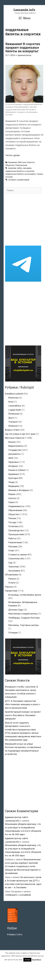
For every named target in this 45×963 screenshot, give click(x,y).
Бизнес (12, 442)
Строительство (16, 558)
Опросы (9, 586)
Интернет (13, 466)
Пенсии (12, 518)
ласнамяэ (27, 168)
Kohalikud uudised (14, 393)
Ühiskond (13, 425)
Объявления (11, 574)
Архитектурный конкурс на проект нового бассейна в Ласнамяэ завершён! (23, 715)
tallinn (19, 168)
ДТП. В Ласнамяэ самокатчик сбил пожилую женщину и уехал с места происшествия (22, 704)
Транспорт (13, 566)
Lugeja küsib (14, 409)
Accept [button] (27, 960)
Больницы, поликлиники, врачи (24, 594)
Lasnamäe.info (24, 10)
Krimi (10, 401)
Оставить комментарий (18, 180)
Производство (16, 530)
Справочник (11, 590)
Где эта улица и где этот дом (20, 434)
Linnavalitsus (14, 405)
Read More (36, 960)
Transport (13, 421)
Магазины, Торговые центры (23, 625)
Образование (15, 510)
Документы (14, 454)
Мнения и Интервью (18, 490)
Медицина (13, 486)
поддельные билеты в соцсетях (19, 171)
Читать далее (12, 155)
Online (14, 934)
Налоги (12, 498)
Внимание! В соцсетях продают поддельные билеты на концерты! (22, 47)
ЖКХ (10, 458)
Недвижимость (16, 506)
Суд (10, 562)
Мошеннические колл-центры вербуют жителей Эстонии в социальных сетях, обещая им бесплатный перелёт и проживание (23, 866)
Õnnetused (13, 413)
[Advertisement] (22, 219)
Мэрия (11, 494)
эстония (8, 177)
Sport (11, 417)
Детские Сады (15, 609)
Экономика (14, 570)
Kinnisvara (13, 397)
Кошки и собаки (16, 470)
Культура (13, 478)
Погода (12, 522)
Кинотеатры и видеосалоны (23, 613)
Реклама (12, 546)
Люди (11, 482)
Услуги (11, 582)
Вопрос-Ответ (12, 429)
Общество (10, 165)
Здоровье (13, 462)
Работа (12, 538)
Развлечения (21, 165)
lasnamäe (12, 168)
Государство (15, 450)
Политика (13, 526)
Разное (12, 578)
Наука (11, 502)
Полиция (13, 632)
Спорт (11, 550)
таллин (40, 174)
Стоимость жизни (17, 554)
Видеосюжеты (16, 446)
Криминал (12, 162)
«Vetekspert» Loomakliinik (18, 894)
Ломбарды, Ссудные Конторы (24, 617)
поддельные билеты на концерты (20, 174)
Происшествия (16, 534)
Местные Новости (26, 162)
